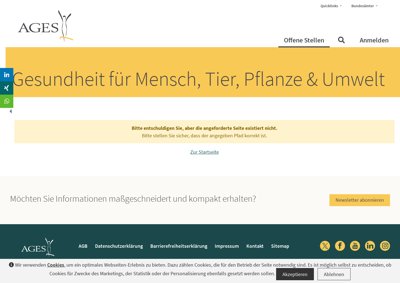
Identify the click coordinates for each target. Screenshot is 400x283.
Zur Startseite (204, 152)
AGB (83, 246)
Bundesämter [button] (366, 5)
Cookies (55, 265)
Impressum (227, 246)
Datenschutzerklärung (119, 246)
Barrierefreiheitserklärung (178, 246)
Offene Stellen (304, 40)
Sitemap (280, 246)
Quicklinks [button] (333, 5)
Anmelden (374, 40)
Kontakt (255, 246)
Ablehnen (334, 274)
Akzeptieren (295, 274)
